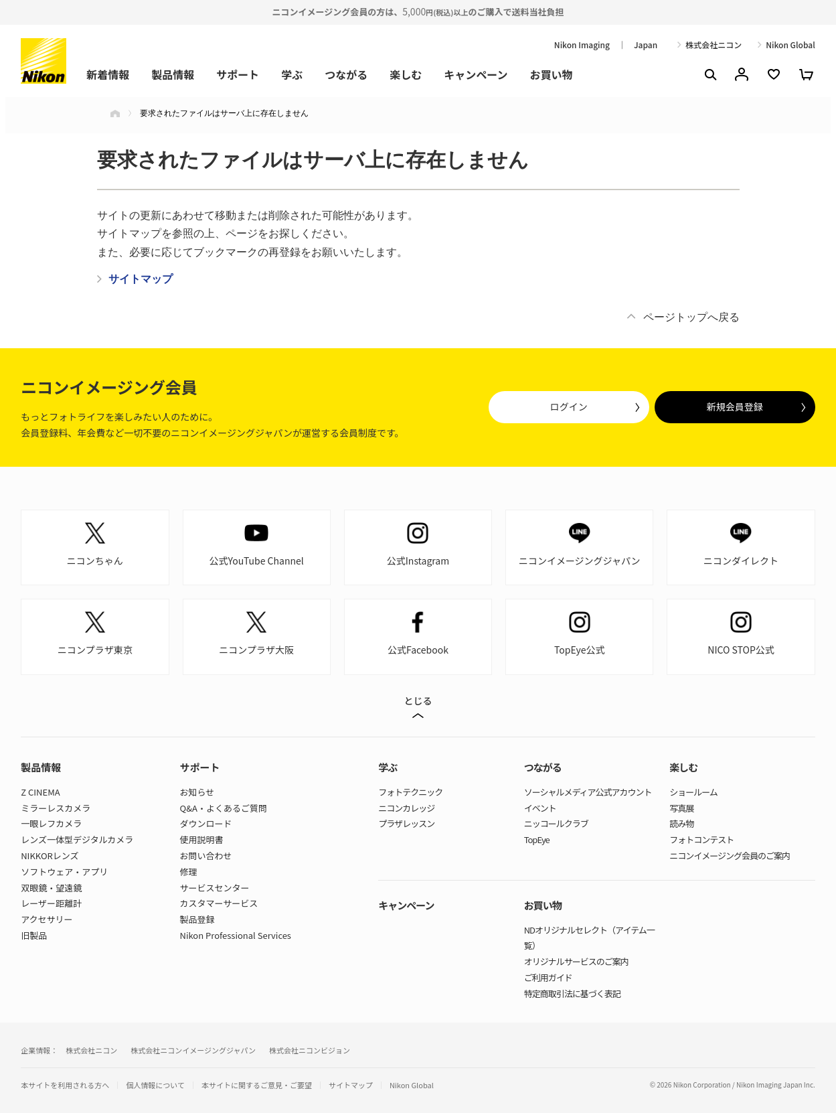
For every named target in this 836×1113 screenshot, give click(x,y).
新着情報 (107, 74)
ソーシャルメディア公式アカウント (588, 792)
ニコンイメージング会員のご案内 (729, 855)
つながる (346, 74)
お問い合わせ (206, 855)
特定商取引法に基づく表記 (572, 993)
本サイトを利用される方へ (65, 1085)
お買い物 (551, 74)
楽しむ (406, 74)
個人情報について (155, 1085)
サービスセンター (215, 887)
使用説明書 (202, 839)
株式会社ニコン (713, 45)
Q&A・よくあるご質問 (223, 808)
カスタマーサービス (219, 903)
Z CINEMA (40, 792)
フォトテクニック (410, 792)
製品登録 (197, 919)
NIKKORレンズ (49, 855)
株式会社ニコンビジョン (309, 1050)
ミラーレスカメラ (55, 808)
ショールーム (693, 792)
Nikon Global (790, 45)
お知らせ (197, 792)
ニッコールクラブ (556, 823)
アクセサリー (46, 919)
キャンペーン (475, 74)
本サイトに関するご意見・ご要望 (256, 1085)
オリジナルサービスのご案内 (576, 961)
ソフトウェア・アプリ (64, 871)
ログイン (569, 406)
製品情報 (172, 74)
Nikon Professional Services (235, 935)
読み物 (681, 823)
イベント (540, 808)
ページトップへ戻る (691, 317)
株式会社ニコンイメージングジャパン (193, 1050)
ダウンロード (206, 823)
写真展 (681, 808)
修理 (188, 871)
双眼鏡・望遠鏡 (51, 887)
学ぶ (292, 74)
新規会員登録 (735, 406)
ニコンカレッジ (406, 808)
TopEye (537, 839)
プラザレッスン (406, 823)
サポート (237, 74)
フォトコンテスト (701, 839)
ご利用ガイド (548, 977)
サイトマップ (351, 1085)
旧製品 (34, 935)
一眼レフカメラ (51, 823)
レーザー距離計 (51, 903)
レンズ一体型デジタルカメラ (77, 839)
